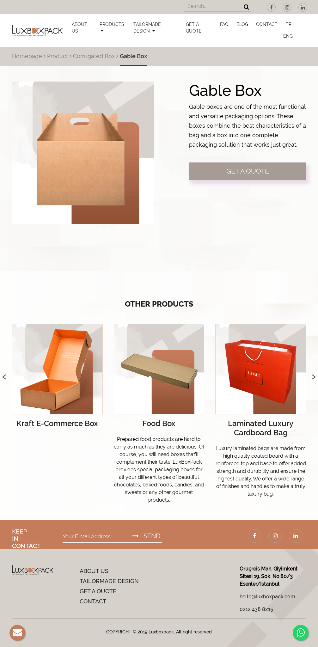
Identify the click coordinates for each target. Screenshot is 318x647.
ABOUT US (79, 28)
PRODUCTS (112, 24)
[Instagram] (287, 7)
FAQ (224, 24)
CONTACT (267, 24)
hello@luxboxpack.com (267, 597)
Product (57, 56)
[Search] (246, 7)
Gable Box (133, 56)
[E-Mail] (17, 633)
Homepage (27, 56)
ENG (288, 36)
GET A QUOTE (194, 28)
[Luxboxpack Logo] (37, 30)
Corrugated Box (94, 56)
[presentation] (4, 370)
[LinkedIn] (303, 7)
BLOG (242, 24)
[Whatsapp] (301, 633)
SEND (146, 536)
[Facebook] (271, 7)
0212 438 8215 (256, 609)
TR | (290, 24)
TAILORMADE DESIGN (147, 28)
